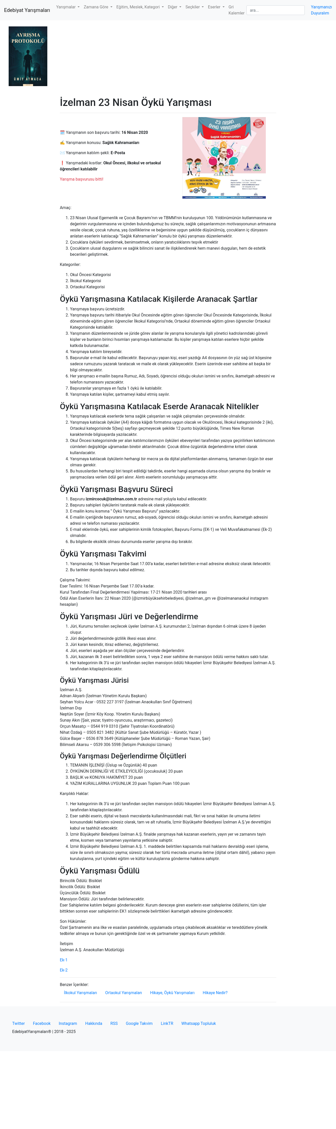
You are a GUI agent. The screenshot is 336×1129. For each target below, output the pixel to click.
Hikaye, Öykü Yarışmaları (172, 992)
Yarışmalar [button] (66, 7)
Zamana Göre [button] (96, 7)
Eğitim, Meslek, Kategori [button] (138, 7)
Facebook (41, 1023)
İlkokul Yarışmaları (80, 992)
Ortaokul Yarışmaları (123, 992)
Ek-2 (64, 970)
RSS (114, 1023)
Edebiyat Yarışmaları (27, 10)
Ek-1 (64, 960)
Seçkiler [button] (193, 7)
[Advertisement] (168, 58)
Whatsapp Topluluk (198, 1023)
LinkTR (167, 1023)
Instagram (68, 1023)
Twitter (18, 1023)
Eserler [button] (214, 7)
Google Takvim (139, 1023)
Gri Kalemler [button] (237, 10)
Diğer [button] (173, 7)
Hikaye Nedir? (215, 992)
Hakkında (93, 1023)
